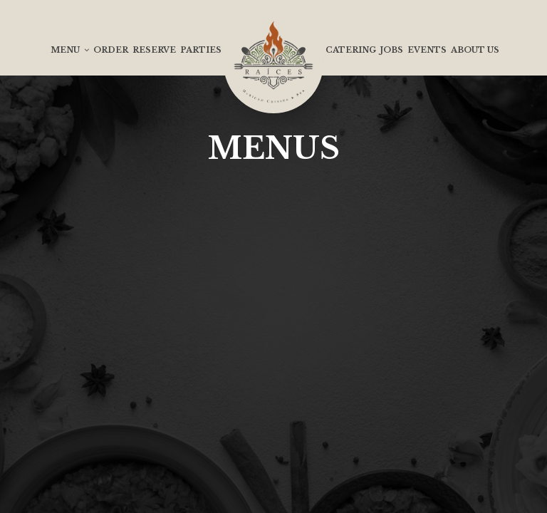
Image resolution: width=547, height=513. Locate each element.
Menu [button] (70, 50)
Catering (350, 50)
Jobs (391, 50)
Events (427, 50)
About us (475, 50)
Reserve (154, 50)
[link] (273, 62)
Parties (201, 50)
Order (110, 50)
